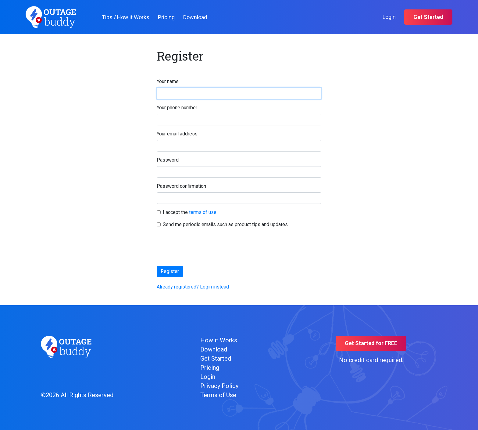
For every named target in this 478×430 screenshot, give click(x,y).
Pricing (166, 17)
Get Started (428, 17)
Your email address (177, 134)
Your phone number (177, 107)
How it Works (218, 340)
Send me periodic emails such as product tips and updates (225, 224)
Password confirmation (181, 186)
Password (168, 160)
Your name (168, 81)
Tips (125, 17)
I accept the (189, 212)
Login (389, 17)
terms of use (202, 212)
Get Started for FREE (371, 343)
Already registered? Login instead (193, 287)
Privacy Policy (219, 386)
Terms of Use (218, 395)
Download (195, 17)
